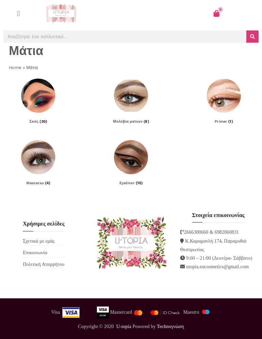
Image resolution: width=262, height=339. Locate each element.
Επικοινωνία (35, 252)
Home (15, 67)
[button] (18, 13)
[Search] (252, 36)
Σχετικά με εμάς (39, 241)
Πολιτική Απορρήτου (43, 264)
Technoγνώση (170, 326)
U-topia (123, 326)
